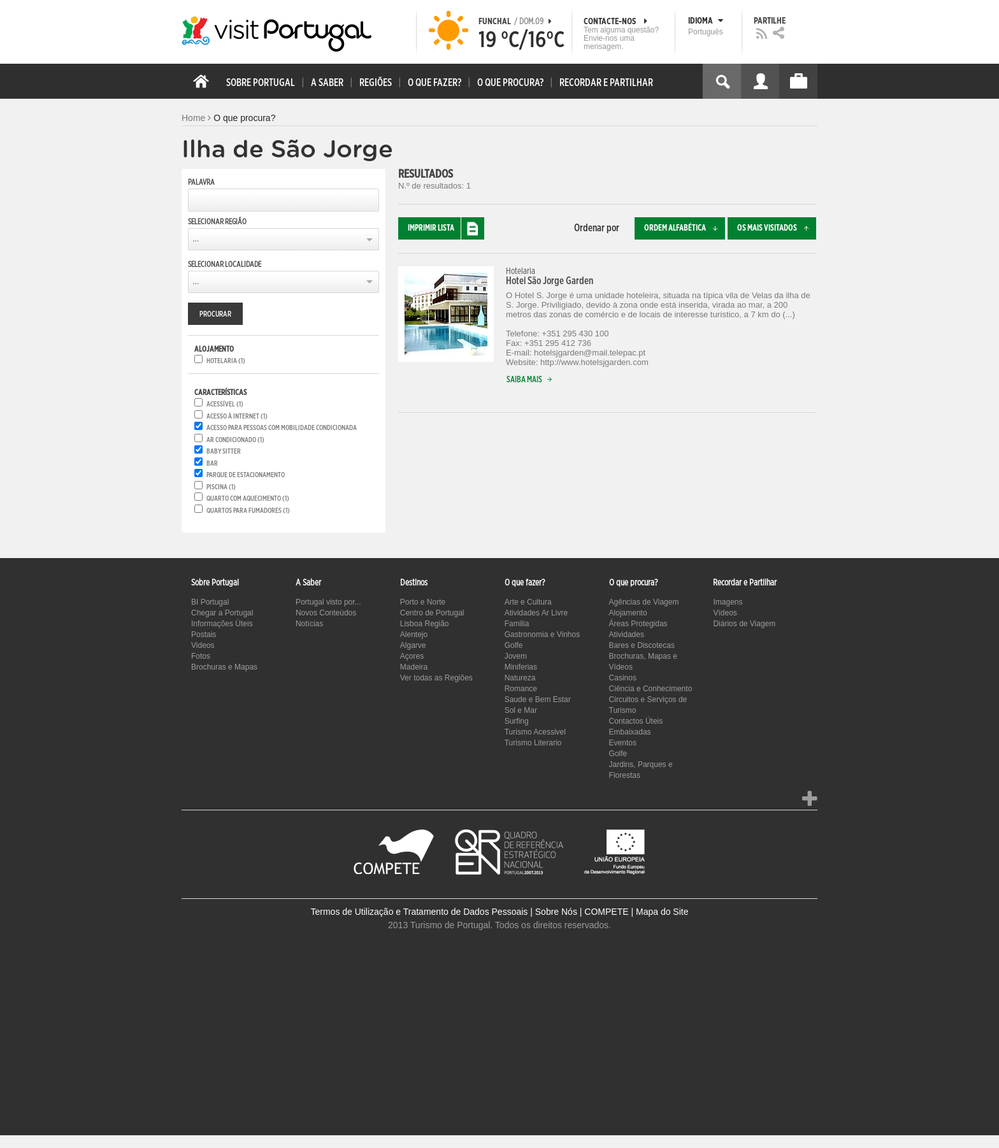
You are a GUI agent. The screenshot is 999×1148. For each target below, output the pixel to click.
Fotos (200, 656)
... (195, 238)
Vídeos (725, 612)
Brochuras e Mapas (224, 667)
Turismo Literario (533, 742)
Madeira (414, 667)
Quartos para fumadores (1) (248, 510)
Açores (412, 656)
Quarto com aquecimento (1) (247, 498)
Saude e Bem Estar (538, 699)
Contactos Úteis (636, 721)
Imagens (727, 602)
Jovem (516, 656)
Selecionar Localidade (224, 264)
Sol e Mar (521, 710)
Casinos (622, 677)
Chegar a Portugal (222, 612)
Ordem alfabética (684, 228)
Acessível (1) (224, 404)
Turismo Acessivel (535, 732)
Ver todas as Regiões (436, 677)
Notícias (309, 623)
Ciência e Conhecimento (651, 688)
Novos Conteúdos (326, 612)
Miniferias (521, 667)
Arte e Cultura (528, 602)
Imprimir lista (446, 228)
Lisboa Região (424, 623)
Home (193, 118)
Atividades (626, 634)
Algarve (413, 645)
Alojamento (628, 612)
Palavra (201, 182)
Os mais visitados (776, 228)
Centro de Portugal (432, 612)
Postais (203, 634)
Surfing (517, 721)
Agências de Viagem (644, 602)
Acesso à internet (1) (237, 416)
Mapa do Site (662, 912)
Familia (517, 623)
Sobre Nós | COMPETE (582, 912)
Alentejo (414, 634)
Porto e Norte (422, 602)
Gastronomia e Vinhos (542, 634)
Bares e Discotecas (642, 645)
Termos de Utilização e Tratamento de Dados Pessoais (419, 912)
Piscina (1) (221, 487)
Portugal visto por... (328, 602)
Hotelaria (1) (225, 360)
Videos (202, 645)
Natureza (520, 677)
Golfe (514, 645)
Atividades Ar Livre (536, 612)
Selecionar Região (217, 222)
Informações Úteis (222, 623)
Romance (521, 688)
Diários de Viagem (744, 623)
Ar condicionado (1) (235, 439)
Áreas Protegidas (638, 623)
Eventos (622, 742)
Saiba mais (532, 380)
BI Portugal (210, 602)
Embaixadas (630, 732)
